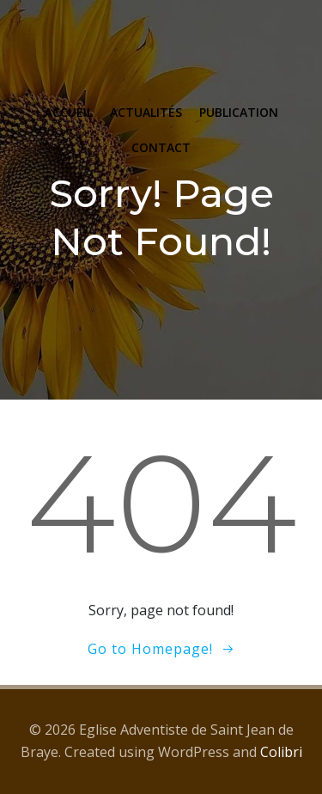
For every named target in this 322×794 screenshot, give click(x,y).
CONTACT (161, 147)
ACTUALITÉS (146, 112)
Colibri (281, 751)
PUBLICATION (238, 112)
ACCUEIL (69, 112)
